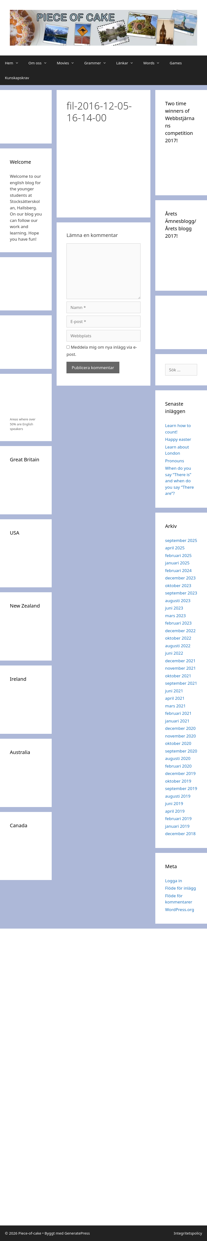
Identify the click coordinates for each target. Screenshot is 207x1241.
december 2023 (180, 578)
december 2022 (180, 630)
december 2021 (180, 661)
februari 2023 (178, 623)
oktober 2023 (178, 585)
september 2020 (181, 751)
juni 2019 (174, 803)
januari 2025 (177, 563)
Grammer (97, 62)
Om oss (40, 62)
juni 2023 (174, 608)
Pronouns (174, 461)
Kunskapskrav (17, 77)
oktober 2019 (178, 781)
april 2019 (175, 811)
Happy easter (178, 439)
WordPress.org (179, 909)
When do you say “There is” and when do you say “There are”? (179, 480)
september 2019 (181, 788)
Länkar (127, 62)
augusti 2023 (178, 600)
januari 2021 (177, 721)
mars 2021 (175, 706)
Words (154, 62)
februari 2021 (178, 713)
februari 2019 (178, 818)
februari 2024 (178, 570)
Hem (14, 62)
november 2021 (180, 668)
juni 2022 (174, 653)
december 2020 (180, 728)
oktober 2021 (178, 676)
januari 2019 (177, 826)
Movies (68, 62)
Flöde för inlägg (180, 888)
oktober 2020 (178, 743)
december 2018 (180, 833)
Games (176, 62)
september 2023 (181, 593)
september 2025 (181, 540)
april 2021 (175, 698)
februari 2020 (178, 766)
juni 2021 (174, 691)
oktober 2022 (178, 638)
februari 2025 (178, 555)
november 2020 (180, 736)
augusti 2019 (178, 796)
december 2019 (180, 773)
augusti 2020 (178, 758)
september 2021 (181, 683)
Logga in (173, 880)
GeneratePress (77, 1233)
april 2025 (175, 548)
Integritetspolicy (188, 1233)
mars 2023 (175, 615)
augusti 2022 (178, 645)
